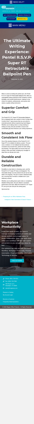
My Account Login (8, 295)
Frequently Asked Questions (11, 301)
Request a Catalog (8, 292)
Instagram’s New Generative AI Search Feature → (18, 199)
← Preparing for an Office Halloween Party (13, 196)
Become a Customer (8, 299)
